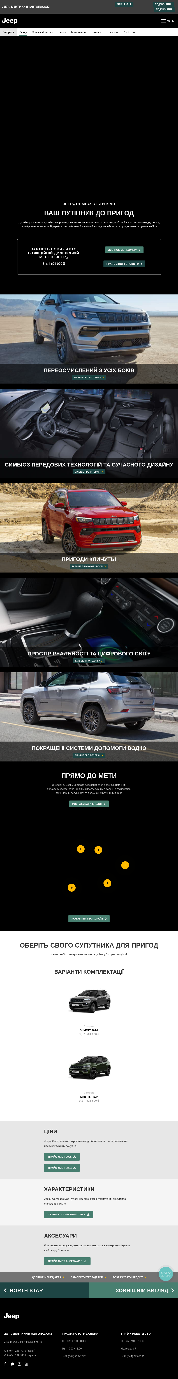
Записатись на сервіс (75, 1253)
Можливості (78, 32)
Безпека (114, 32)
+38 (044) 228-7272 (74, 1198)
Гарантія (126, 1241)
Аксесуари (10, 1298)
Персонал (68, 1292)
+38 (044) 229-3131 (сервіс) (20, 1197)
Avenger (8, 1259)
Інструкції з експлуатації (135, 1253)
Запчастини (11, 1292)
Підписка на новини (74, 1316)
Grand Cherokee (13, 1241)
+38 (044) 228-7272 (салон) (19, 1193)
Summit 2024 (89, 872)
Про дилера (69, 1286)
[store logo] (9, 21)
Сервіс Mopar (12, 1286)
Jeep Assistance (131, 1247)
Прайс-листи (11, 1267)
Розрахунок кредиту (75, 1259)
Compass (8, 32)
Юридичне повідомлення (149, 1364)
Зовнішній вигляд (43, 32)
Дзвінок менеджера (75, 1241)
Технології (97, 32)
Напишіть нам (71, 1265)
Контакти (68, 1304)
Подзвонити (163, 4)
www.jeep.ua (100, 1340)
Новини (67, 1310)
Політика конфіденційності (108, 1364)
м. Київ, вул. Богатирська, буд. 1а (23, 1184)
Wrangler (9, 1247)
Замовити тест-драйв (75, 1247)
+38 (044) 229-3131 (133, 1198)
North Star (130, 32)
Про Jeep (69, 1298)
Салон (62, 32)
